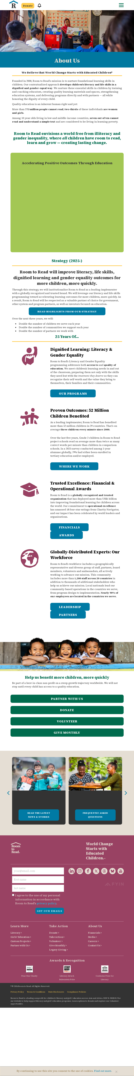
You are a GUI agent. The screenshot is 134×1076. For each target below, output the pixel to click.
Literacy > (16, 932)
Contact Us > (95, 945)
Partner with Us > (20, 945)
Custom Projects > (21, 941)
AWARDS (66, 535)
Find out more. (103, 1071)
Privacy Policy (17, 992)
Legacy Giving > (58, 949)
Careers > (93, 941)
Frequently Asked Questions (95, 814)
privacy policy (46, 903)
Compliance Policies (76, 992)
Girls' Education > (21, 937)
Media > (92, 937)
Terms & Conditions (36, 992)
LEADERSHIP (70, 607)
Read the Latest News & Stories (38, 814)
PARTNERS (68, 615)
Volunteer (67, 721)
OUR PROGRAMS (73, 393)
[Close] (116, 1071)
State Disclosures (56, 992)
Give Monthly (67, 732)
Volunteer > (56, 941)
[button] (38, 7)
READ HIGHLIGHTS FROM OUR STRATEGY (67, 311)
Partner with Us (67, 699)
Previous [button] (8, 793)
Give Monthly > (58, 945)
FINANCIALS (69, 527)
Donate (28, 5)
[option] (39, 791)
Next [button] (125, 793)
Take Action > (57, 937)
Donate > (54, 932)
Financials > (95, 932)
